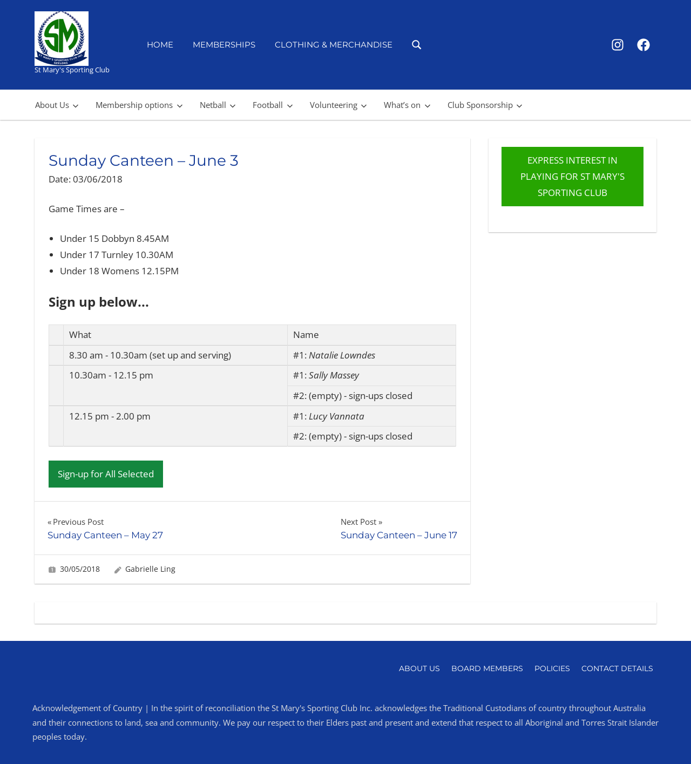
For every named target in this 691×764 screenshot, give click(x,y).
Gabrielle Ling (150, 569)
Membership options (139, 104)
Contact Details (617, 668)
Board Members (487, 668)
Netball (218, 104)
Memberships (224, 44)
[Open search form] (417, 44)
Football (273, 104)
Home (160, 44)
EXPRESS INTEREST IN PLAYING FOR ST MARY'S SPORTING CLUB (572, 176)
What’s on (407, 104)
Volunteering (338, 104)
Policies (552, 668)
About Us (57, 104)
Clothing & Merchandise (333, 44)
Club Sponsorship (485, 104)
